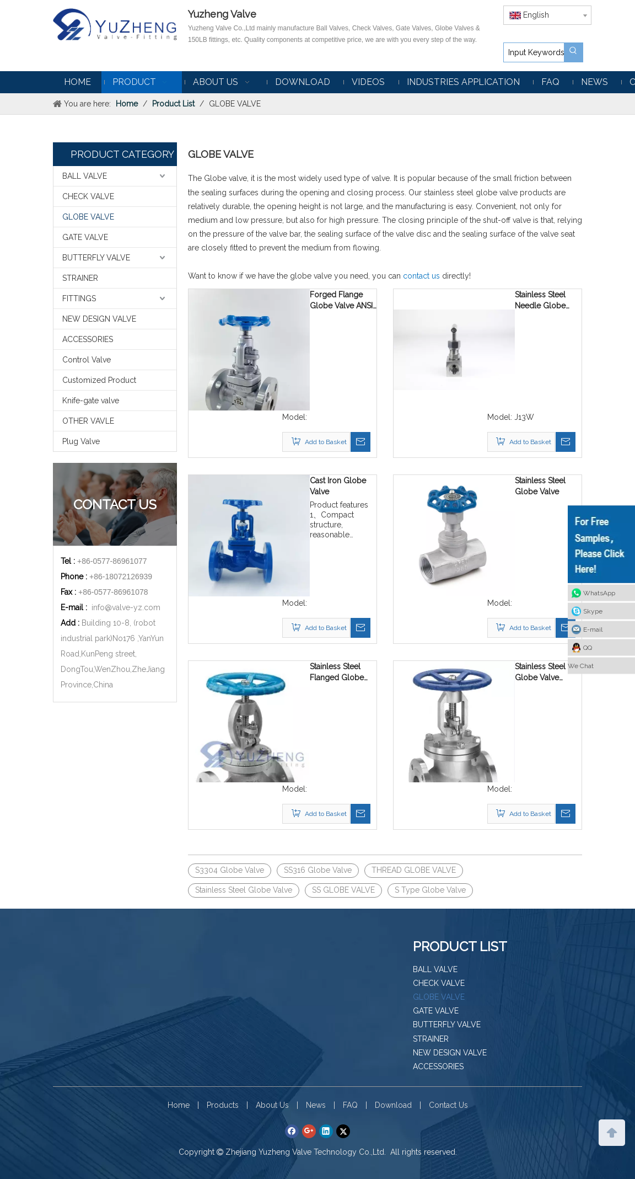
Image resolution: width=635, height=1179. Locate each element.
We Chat (581, 665)
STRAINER (80, 278)
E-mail (592, 629)
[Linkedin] (326, 1131)
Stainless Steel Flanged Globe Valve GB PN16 (337, 672)
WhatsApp (599, 592)
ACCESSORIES (87, 339)
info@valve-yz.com (126, 607)
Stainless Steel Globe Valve (540, 486)
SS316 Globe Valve (318, 870)
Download (393, 1105)
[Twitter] (343, 1131)
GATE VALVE (85, 237)
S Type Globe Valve (430, 889)
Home (179, 1105)
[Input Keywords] (534, 52)
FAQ (350, 1105)
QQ (587, 647)
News (316, 1105)
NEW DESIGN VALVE (99, 318)
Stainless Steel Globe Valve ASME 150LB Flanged (540, 672)
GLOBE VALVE (88, 216)
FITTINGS (79, 298)
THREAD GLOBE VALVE (414, 870)
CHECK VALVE (88, 196)
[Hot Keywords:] (573, 52)
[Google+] (309, 1131)
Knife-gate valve (90, 400)
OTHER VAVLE (88, 421)
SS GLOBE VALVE (343, 889)
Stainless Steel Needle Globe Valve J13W (540, 300)
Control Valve (86, 359)
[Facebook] (292, 1131)
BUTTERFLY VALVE (96, 257)
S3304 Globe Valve (229, 870)
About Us (272, 1105)
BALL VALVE (84, 176)
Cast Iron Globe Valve (338, 486)
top (611, 1131)
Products (223, 1105)
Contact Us (448, 1105)
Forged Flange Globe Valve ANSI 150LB (341, 300)
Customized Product (99, 380)
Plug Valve (81, 441)
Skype (592, 611)
